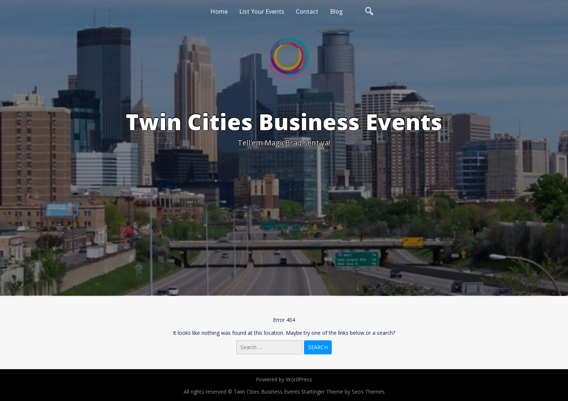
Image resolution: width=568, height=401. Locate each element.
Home (219, 11)
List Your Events (261, 11)
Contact (307, 11)
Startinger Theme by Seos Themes (343, 391)
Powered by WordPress (284, 379)
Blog (336, 11)
